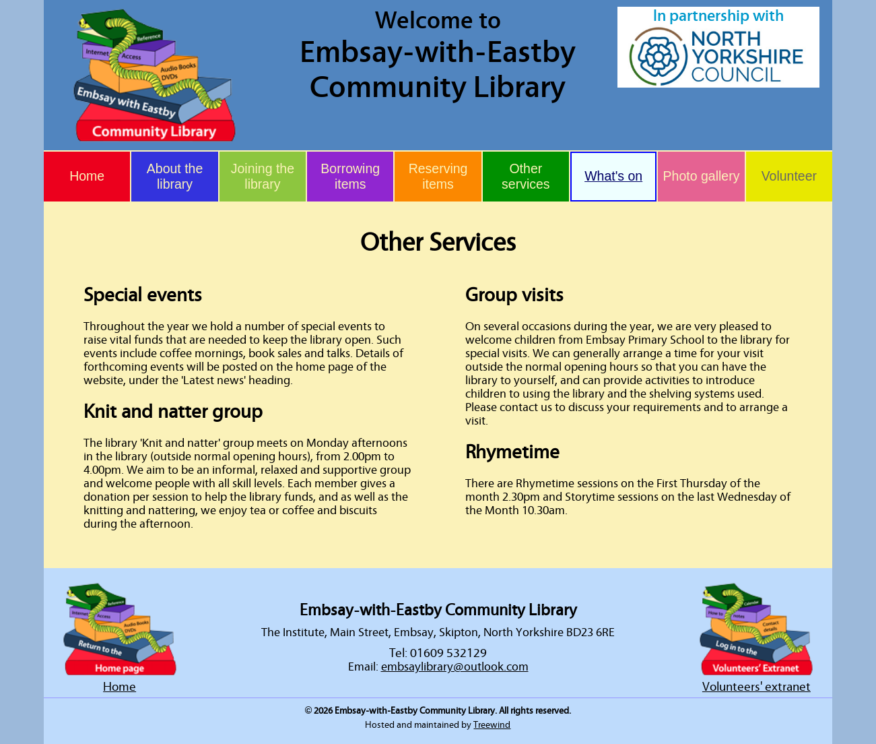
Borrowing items (350, 176)
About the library (175, 176)
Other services (526, 176)
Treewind (491, 725)
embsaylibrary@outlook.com (455, 667)
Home (86, 175)
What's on (613, 175)
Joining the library (262, 176)
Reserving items (438, 176)
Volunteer (789, 175)
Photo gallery (701, 175)
